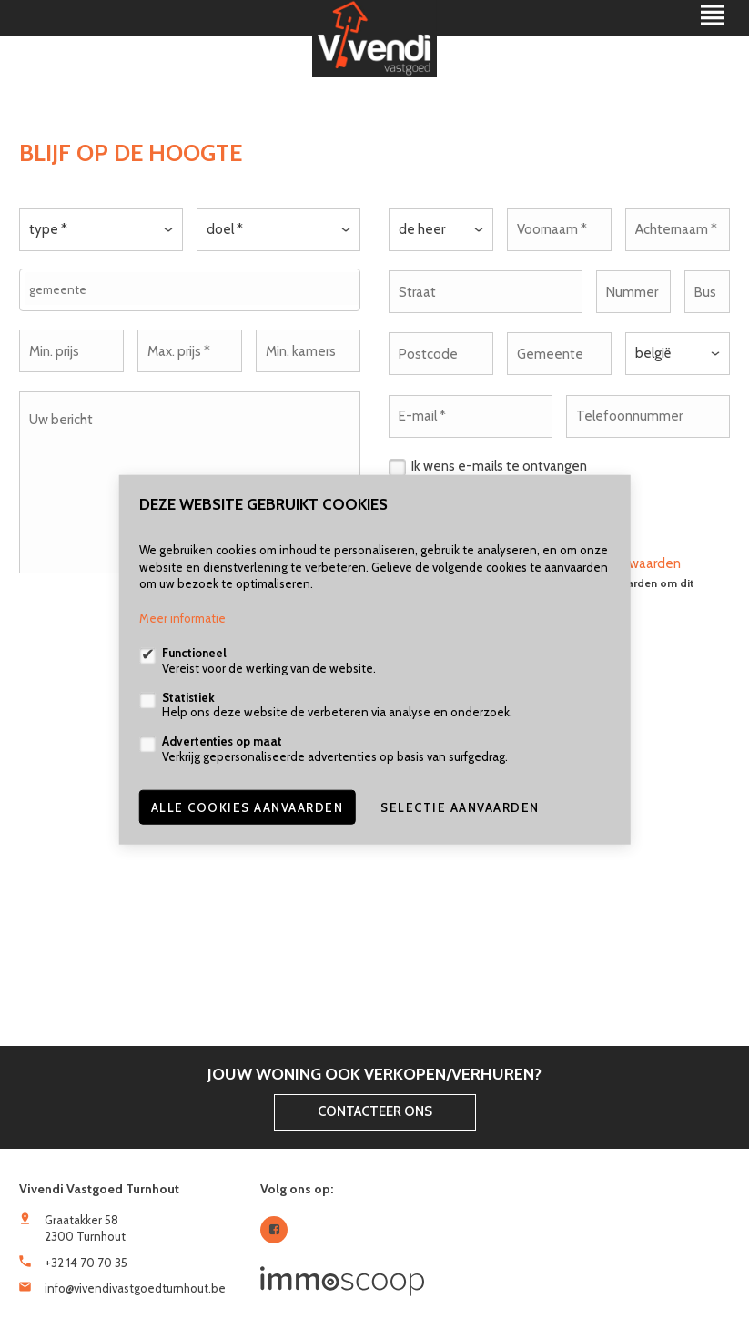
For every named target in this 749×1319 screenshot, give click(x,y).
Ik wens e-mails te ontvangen (499, 461)
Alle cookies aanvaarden (247, 806)
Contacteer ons (375, 1111)
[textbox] (194, 288)
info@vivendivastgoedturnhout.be (135, 1288)
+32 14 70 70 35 (86, 1262)
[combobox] (189, 289)
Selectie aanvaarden (460, 806)
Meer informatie (182, 618)
